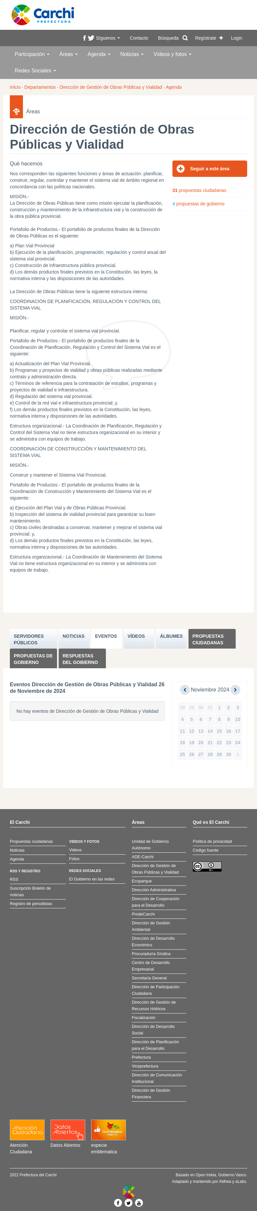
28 (182, 707)
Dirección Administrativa (154, 890)
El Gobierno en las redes (92, 879)
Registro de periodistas (31, 903)
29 (191, 707)
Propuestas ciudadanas (208, 639)
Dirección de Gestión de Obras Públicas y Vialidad (111, 87)
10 (238, 719)
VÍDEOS (136, 636)
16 (228, 731)
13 (201, 731)
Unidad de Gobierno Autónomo (150, 844)
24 (238, 742)
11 (182, 731)
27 (201, 754)
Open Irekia (206, 1175)
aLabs (240, 1181)
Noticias (132, 54)
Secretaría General (149, 978)
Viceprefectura (145, 1066)
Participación (32, 54)
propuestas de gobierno (198, 203)
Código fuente (205, 850)
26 (191, 754)
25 (182, 754)
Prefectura (141, 1057)
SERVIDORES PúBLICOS (29, 639)
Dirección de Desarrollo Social (153, 1029)
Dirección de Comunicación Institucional (157, 1078)
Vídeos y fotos (172, 54)
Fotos (74, 859)
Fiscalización (143, 1017)
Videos (75, 850)
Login (236, 38)
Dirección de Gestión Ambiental (151, 926)
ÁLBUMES (171, 636)
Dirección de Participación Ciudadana (156, 990)
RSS (14, 879)
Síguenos (108, 38)
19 (191, 742)
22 (219, 742)
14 (210, 731)
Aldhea (225, 1181)
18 (182, 742)
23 (228, 742)
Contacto (139, 38)
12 (191, 731)
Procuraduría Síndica (151, 954)
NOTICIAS (74, 636)
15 (219, 731)
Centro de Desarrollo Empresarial (151, 966)
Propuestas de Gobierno (33, 659)
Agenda (99, 54)
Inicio (15, 87)
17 (238, 731)
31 (210, 707)
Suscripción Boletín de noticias (30, 891)
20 (201, 742)
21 (210, 742)
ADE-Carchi (142, 857)
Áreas (68, 54)
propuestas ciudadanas (199, 190)
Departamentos (40, 87)
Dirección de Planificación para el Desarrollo (155, 1045)
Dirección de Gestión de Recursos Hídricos (154, 1005)
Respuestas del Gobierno (80, 659)
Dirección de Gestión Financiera (151, 1093)
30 (201, 707)
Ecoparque (142, 881)
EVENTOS (106, 636)
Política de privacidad (212, 841)
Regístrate (205, 38)
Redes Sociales (35, 70)
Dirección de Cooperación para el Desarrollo (155, 902)
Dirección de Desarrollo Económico (153, 941)
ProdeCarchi (143, 914)
